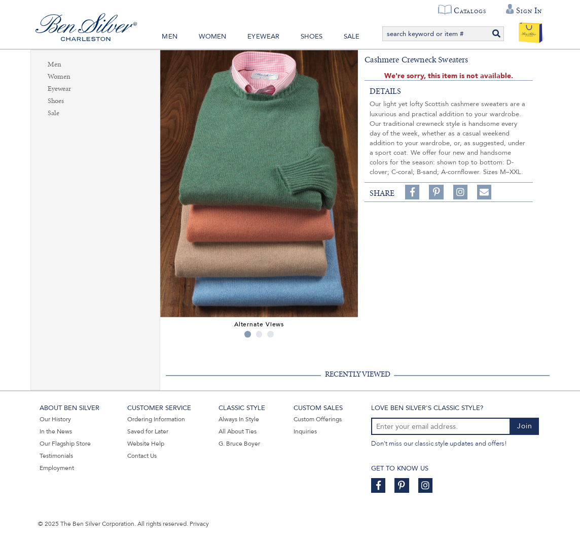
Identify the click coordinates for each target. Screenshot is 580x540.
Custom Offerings (318, 419)
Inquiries (305, 431)
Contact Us (142, 456)
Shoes (311, 36)
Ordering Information (156, 419)
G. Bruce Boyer (239, 444)
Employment (57, 468)
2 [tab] (259, 334)
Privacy (199, 524)
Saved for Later (147, 431)
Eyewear (263, 36)
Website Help (145, 444)
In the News (56, 431)
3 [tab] (270, 334)
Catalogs (470, 11)
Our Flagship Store (65, 444)
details (385, 91)
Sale (352, 36)
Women (213, 36)
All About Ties (238, 431)
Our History (55, 419)
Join (524, 426)
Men (169, 36)
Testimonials (56, 456)
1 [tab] (247, 334)
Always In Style (239, 419)
